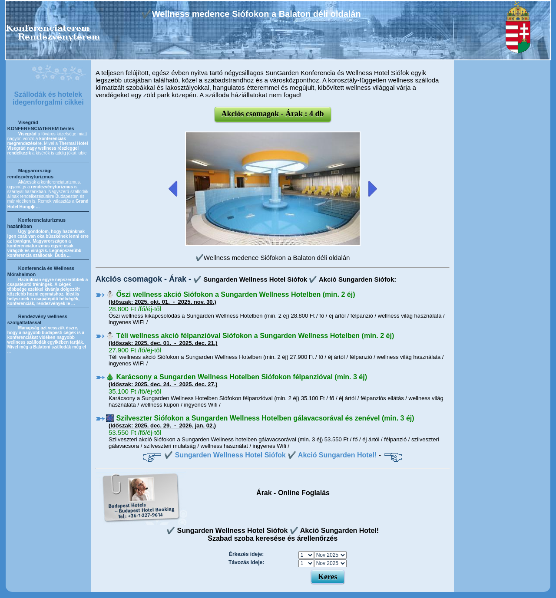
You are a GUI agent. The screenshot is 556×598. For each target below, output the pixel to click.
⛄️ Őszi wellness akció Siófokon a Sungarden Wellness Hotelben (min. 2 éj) (230, 294)
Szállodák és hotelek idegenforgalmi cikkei (48, 98)
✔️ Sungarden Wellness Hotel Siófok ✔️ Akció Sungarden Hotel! (270, 455)
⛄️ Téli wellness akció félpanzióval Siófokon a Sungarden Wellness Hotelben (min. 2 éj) (250, 335)
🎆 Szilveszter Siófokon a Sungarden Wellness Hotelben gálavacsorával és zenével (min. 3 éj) (260, 418)
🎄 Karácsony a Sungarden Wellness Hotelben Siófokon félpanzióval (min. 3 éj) (236, 377)
